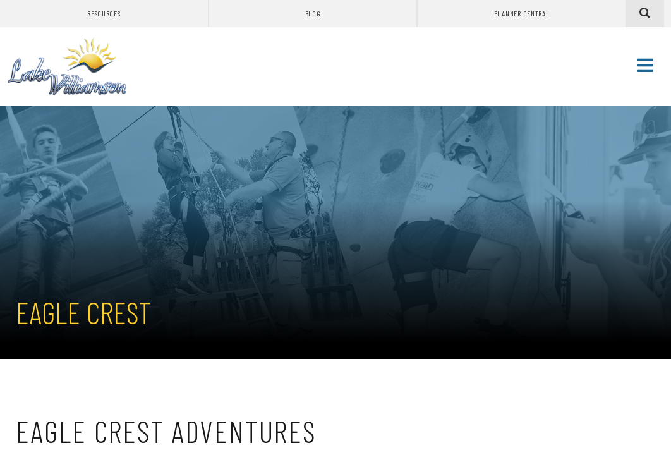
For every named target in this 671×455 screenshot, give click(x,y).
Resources (103, 13)
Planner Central (522, 13)
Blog (313, 13)
